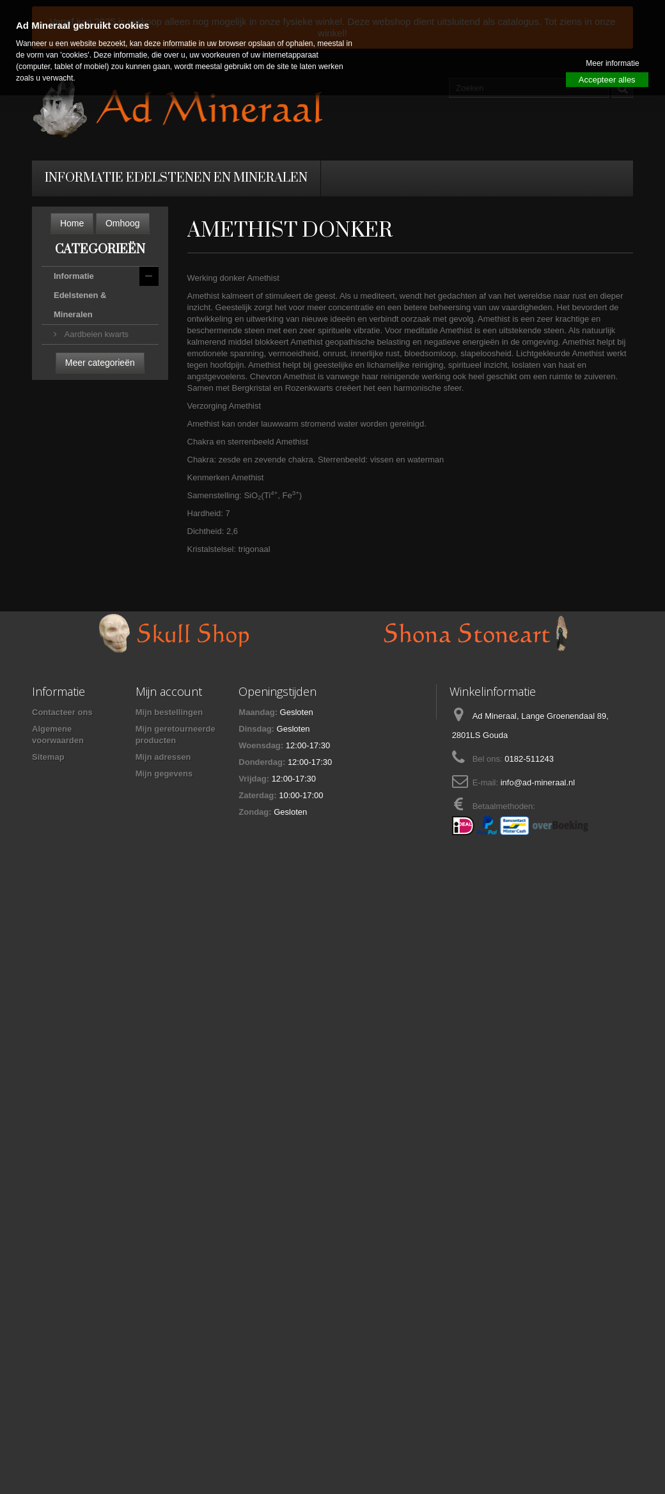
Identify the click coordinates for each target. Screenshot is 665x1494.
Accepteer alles (607, 79)
